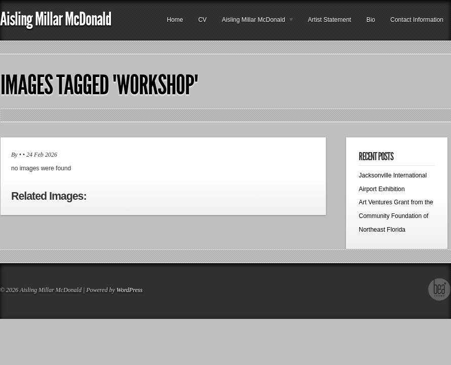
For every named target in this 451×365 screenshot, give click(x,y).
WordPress (129, 290)
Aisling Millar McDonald (55, 19)
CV (202, 19)
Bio (370, 19)
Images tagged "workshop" (99, 85)
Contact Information (416, 19)
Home (175, 19)
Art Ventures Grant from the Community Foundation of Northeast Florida (396, 216)
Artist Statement (329, 19)
